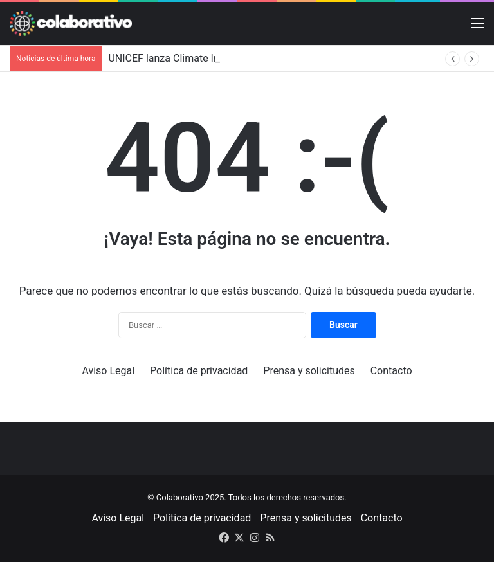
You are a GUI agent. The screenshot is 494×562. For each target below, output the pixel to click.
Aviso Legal (108, 371)
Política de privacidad (199, 371)
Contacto (391, 371)
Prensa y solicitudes (308, 371)
